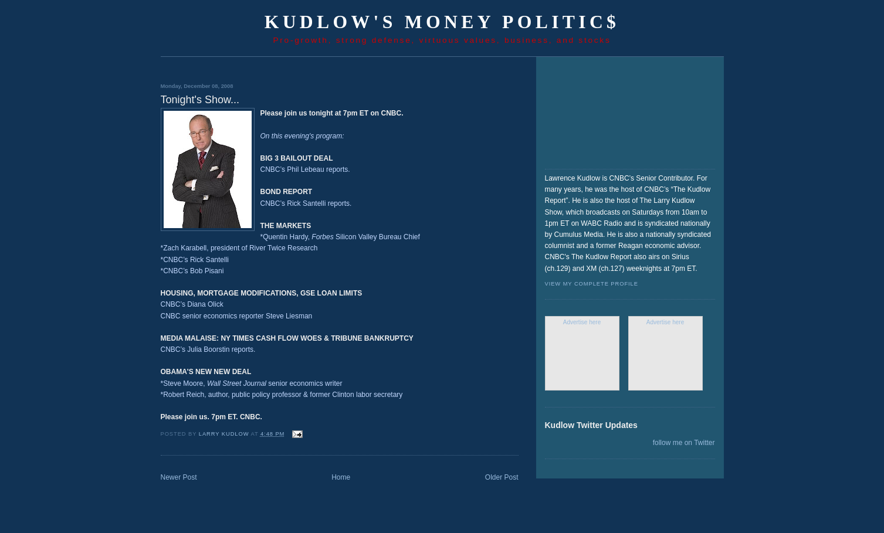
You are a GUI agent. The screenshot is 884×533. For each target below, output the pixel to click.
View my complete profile (591, 284)
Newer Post (179, 477)
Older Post (502, 477)
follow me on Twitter (684, 443)
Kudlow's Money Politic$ (442, 22)
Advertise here (582, 322)
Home (340, 477)
